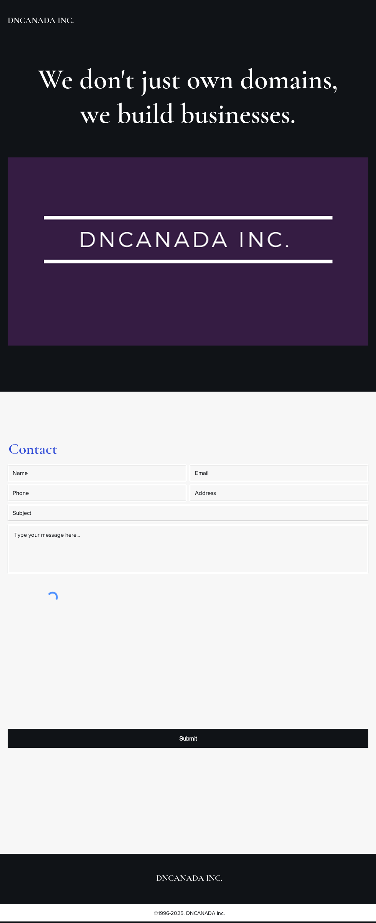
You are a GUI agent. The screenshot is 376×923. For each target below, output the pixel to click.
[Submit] (188, 738)
